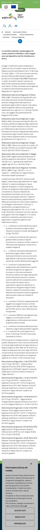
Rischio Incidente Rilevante (28, 34)
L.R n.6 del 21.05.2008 (19, 78)
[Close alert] (31, 463)
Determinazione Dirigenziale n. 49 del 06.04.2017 (19, 396)
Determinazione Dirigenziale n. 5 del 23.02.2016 (19, 361)
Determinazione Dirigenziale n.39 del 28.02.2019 (19, 438)
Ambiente (8, 32)
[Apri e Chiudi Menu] (20, 41)
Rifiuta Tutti (20, 517)
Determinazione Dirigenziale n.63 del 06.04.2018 (19, 427)
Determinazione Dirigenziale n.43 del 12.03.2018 (19, 408)
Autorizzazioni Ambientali (20, 32)
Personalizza (20, 523)
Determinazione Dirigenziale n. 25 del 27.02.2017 (19, 378)
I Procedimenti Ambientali (11, 34)
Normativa (6, 37)
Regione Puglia (7, 2)
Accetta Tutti (20, 510)
